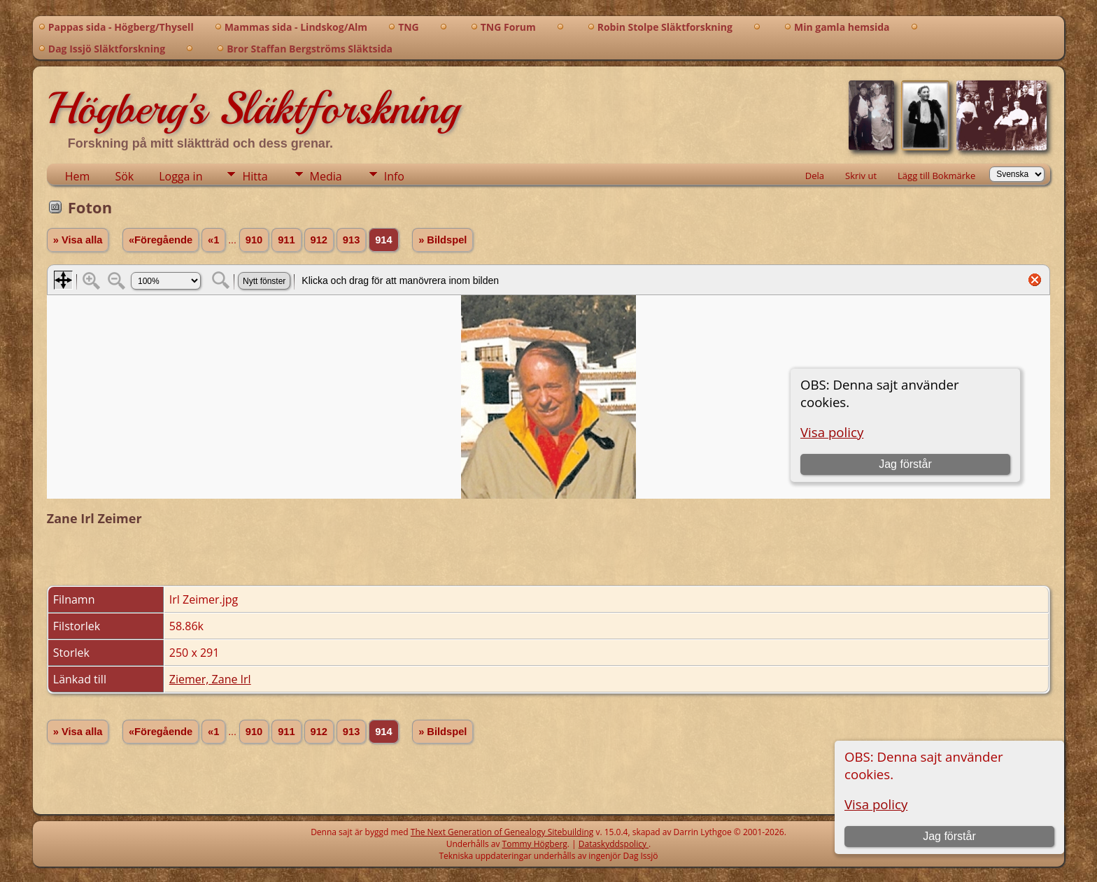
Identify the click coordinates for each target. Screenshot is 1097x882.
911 (286, 240)
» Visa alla (78, 240)
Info (394, 176)
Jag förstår (949, 836)
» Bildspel (442, 240)
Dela (814, 175)
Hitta (254, 176)
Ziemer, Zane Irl (210, 679)
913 (351, 240)
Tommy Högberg (534, 844)
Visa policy (875, 804)
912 (319, 240)
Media (326, 176)
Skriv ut (861, 175)
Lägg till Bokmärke (936, 175)
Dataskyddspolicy (614, 844)
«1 (213, 240)
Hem (77, 176)
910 (254, 240)
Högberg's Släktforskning (253, 108)
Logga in (180, 176)
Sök (124, 176)
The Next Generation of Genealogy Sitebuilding (502, 832)
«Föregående (160, 240)
